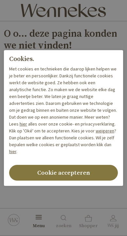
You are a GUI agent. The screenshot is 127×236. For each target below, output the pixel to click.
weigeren (105, 131)
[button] (88, 222)
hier (23, 124)
